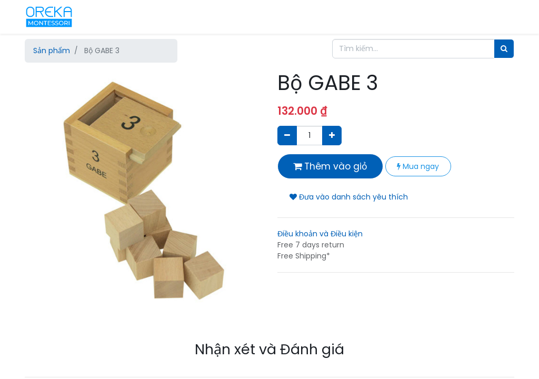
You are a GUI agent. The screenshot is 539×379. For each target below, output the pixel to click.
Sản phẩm (51, 50)
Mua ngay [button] (418, 166)
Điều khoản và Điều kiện (320, 233)
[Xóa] (287, 135)
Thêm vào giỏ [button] (330, 166)
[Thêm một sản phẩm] (332, 135)
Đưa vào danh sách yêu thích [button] (349, 197)
